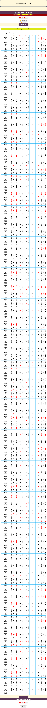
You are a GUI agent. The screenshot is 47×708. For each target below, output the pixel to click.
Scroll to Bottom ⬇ (23, 24)
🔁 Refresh (23, 22)
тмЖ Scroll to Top (23, 696)
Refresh (23, 706)
